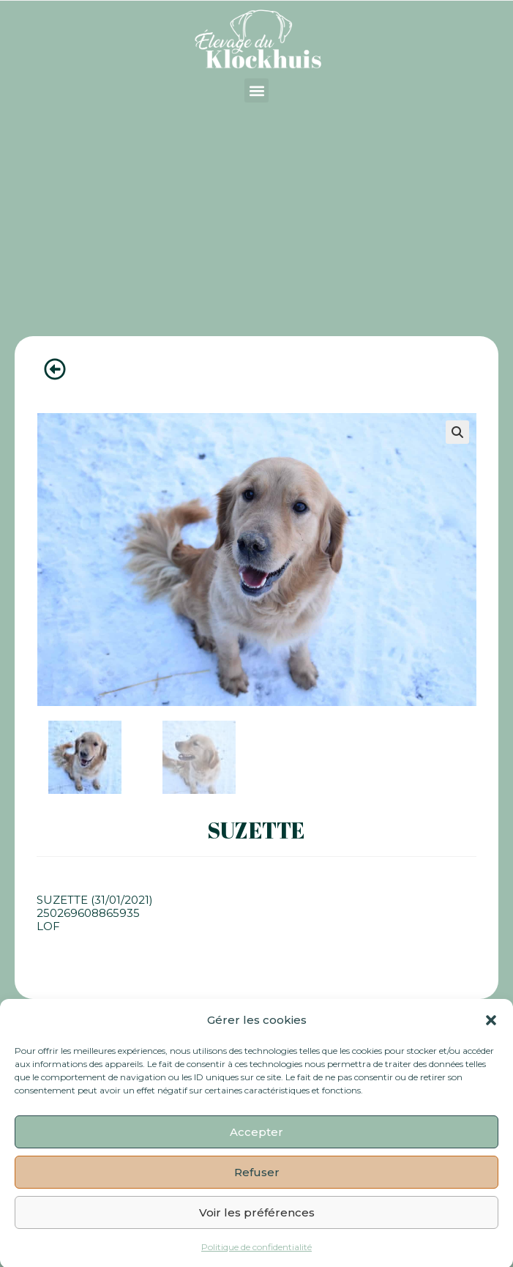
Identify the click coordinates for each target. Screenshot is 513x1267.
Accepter (256, 1141)
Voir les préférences (257, 1221)
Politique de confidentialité (256, 1256)
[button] (491, 1029)
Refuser (257, 1181)
